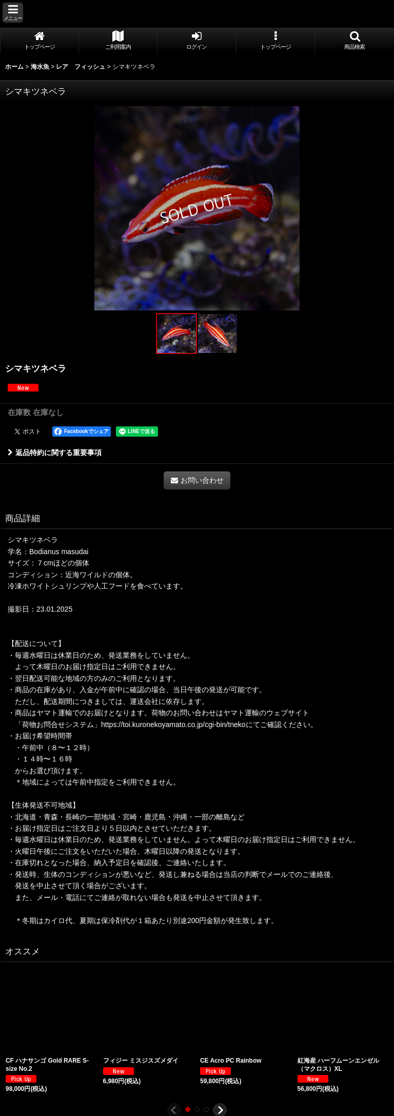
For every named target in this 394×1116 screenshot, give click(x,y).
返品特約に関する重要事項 (55, 452)
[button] (13, 13)
